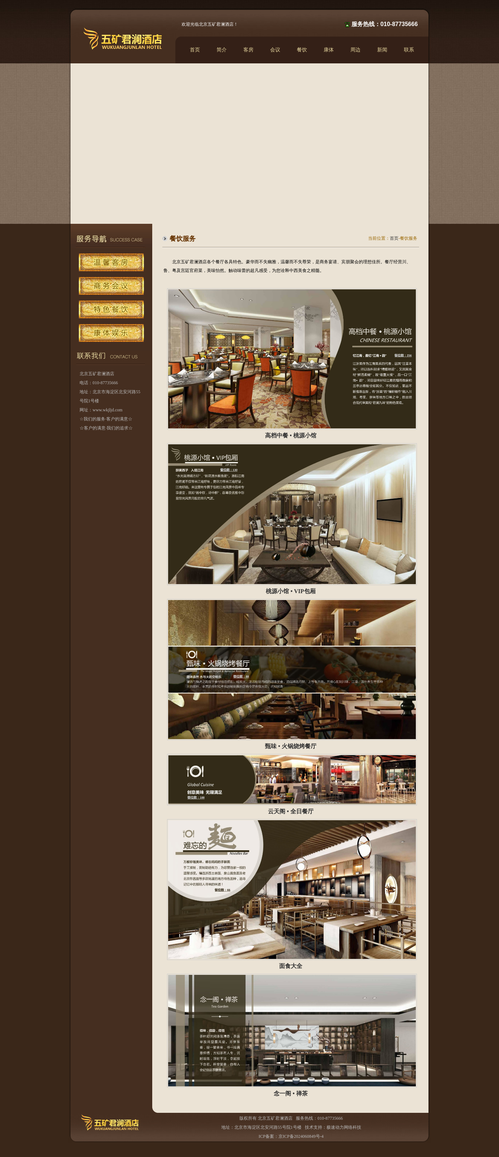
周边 (355, 50)
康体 (329, 50)
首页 (195, 50)
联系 (409, 50)
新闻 (382, 50)
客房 (248, 50)
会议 (275, 50)
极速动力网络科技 (344, 1127)
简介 (222, 50)
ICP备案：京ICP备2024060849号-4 (291, 1136)
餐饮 (302, 50)
